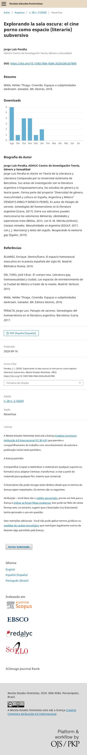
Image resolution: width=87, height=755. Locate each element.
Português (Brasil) (17, 580)
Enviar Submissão (19, 547)
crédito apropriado (46, 498)
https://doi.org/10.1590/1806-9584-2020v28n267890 (43, 63)
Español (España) (17, 575)
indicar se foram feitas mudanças (32, 502)
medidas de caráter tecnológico (21, 525)
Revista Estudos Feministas (26, 3)
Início (7, 12)
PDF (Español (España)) (22, 333)
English (10, 569)
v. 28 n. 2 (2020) (38, 12)
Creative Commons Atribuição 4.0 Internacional (42, 712)
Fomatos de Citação (17, 383)
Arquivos (20, 12)
